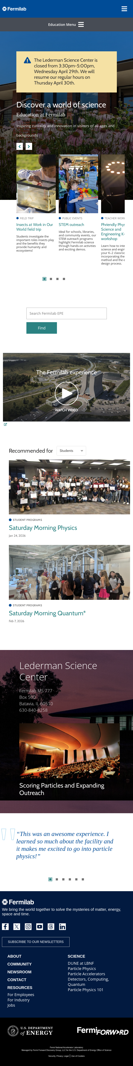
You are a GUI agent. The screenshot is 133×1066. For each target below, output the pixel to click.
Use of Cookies (78, 1056)
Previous (19, 146)
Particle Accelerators (86, 973)
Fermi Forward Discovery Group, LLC (49, 1050)
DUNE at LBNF (81, 963)
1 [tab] (44, 278)
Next (29, 146)
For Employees (20, 994)
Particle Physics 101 (85, 989)
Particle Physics (82, 968)
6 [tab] (82, 879)
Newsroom (19, 972)
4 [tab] (63, 278)
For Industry (18, 1000)
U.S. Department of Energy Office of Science (91, 1050)
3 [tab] (57, 278)
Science (76, 956)
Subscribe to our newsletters (36, 942)
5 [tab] (76, 879)
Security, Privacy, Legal (58, 1056)
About (14, 956)
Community (19, 964)
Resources (20, 987)
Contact (16, 980)
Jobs (11, 1005)
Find (42, 328)
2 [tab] (50, 278)
